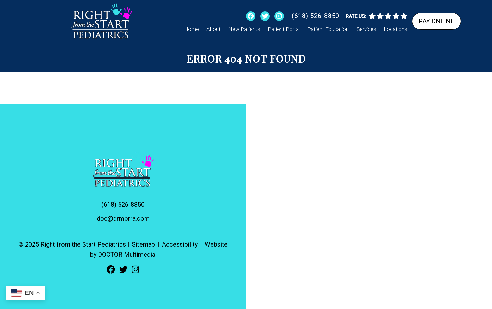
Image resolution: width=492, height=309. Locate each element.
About (213, 29)
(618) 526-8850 (315, 16)
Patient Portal (284, 29)
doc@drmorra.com (123, 218)
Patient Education (328, 29)
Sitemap (143, 244)
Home (191, 29)
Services (366, 29)
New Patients (244, 29)
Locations (395, 29)
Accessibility (180, 244)
